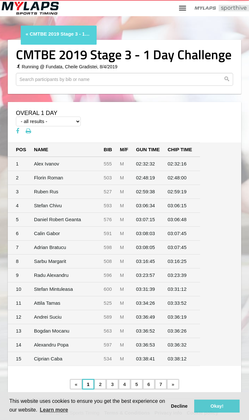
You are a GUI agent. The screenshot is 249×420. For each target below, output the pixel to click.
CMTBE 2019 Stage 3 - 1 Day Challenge (60, 34)
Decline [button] (179, 406)
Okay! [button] (216, 406)
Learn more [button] (54, 410)
